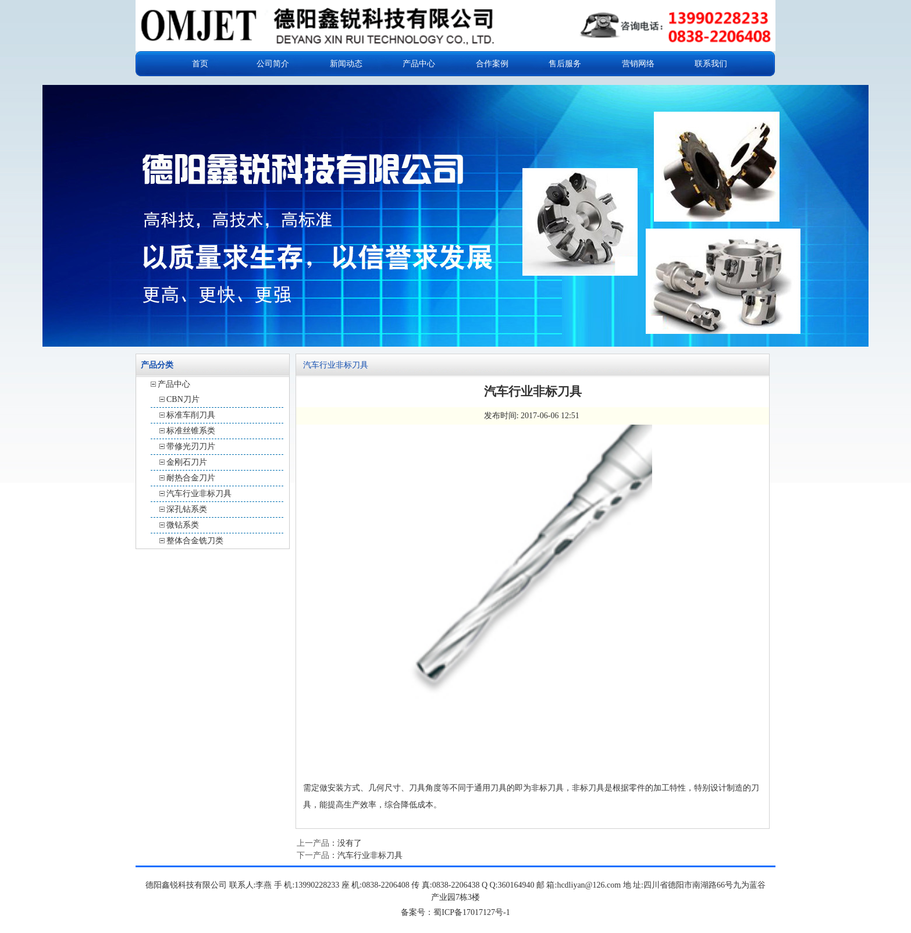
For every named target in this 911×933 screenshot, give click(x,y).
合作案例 (492, 63)
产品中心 (419, 63)
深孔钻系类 (186, 509)
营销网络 (638, 63)
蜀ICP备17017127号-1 (471, 912)
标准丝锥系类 (190, 430)
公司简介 (273, 63)
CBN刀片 (183, 399)
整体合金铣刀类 (194, 540)
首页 (200, 63)
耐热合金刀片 (190, 477)
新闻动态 (346, 63)
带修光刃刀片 (190, 446)
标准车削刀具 (190, 415)
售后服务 (565, 63)
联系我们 (711, 63)
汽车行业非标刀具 (199, 493)
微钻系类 (182, 525)
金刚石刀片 (186, 462)
